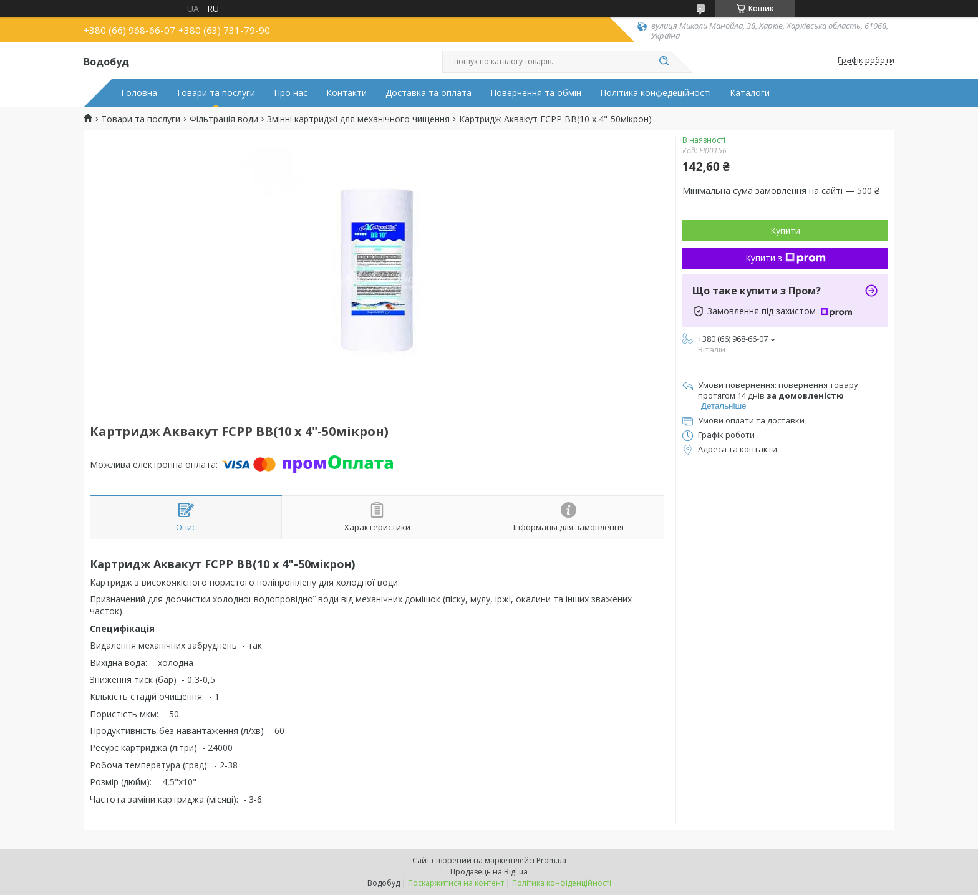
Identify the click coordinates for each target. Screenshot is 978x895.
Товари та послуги (215, 93)
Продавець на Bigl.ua (489, 871)
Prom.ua (551, 860)
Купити (785, 230)
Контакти (346, 93)
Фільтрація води (224, 119)
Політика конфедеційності (655, 93)
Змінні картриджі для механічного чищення (358, 119)
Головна (139, 93)
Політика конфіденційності (561, 883)
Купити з (785, 258)
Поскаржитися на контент (456, 883)
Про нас (290, 93)
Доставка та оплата (428, 93)
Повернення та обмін (535, 93)
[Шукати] (663, 62)
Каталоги (750, 93)
